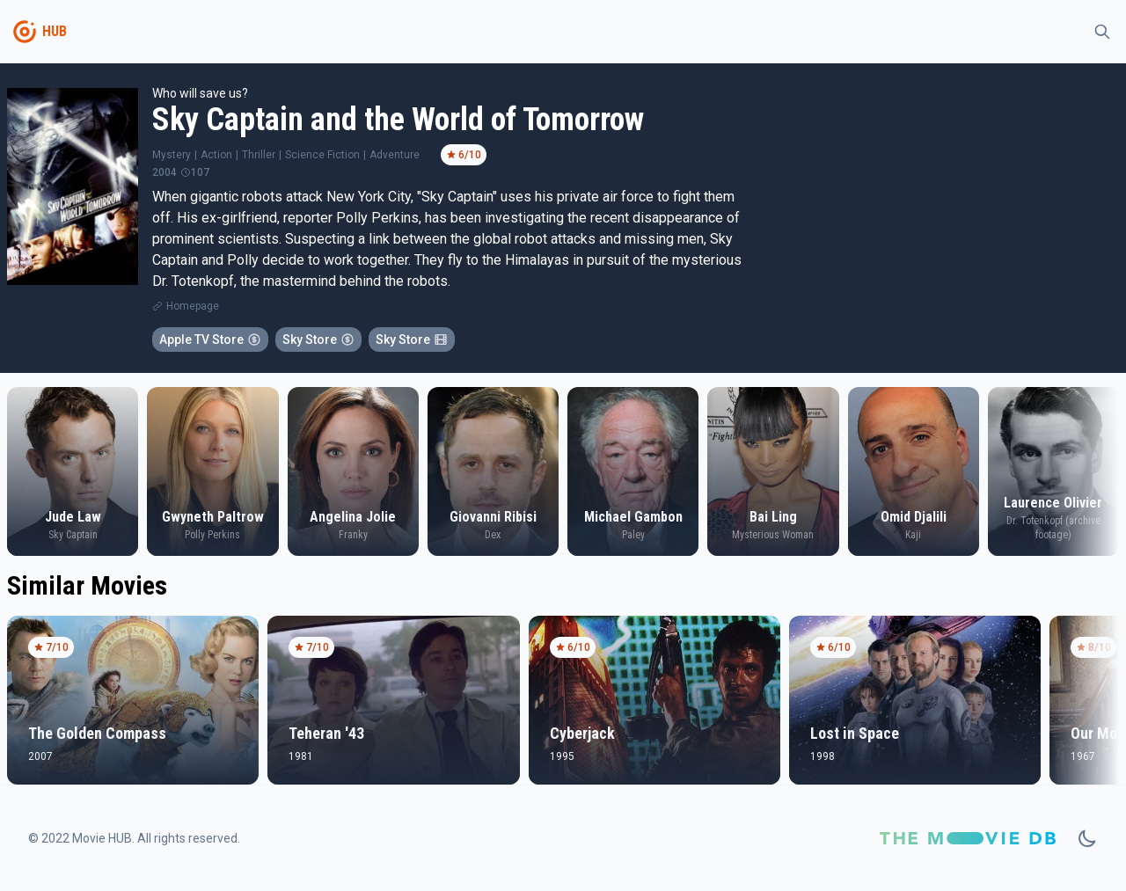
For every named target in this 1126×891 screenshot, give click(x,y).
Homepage (192, 306)
